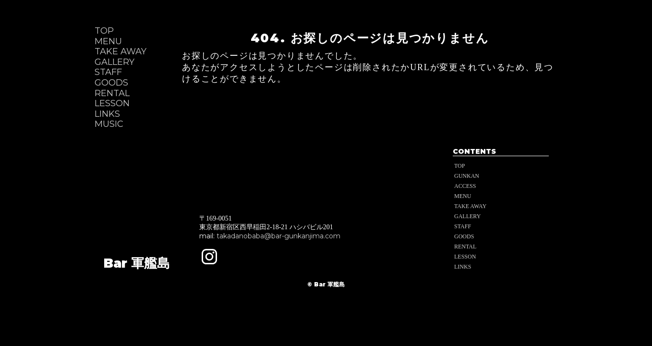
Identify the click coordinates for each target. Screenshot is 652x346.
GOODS (111, 83)
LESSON (112, 104)
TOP (104, 31)
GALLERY (114, 62)
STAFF (108, 72)
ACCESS (465, 186)
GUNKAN (466, 176)
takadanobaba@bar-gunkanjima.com (278, 236)
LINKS (107, 114)
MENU (108, 42)
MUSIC (109, 124)
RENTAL (112, 93)
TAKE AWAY (120, 52)
